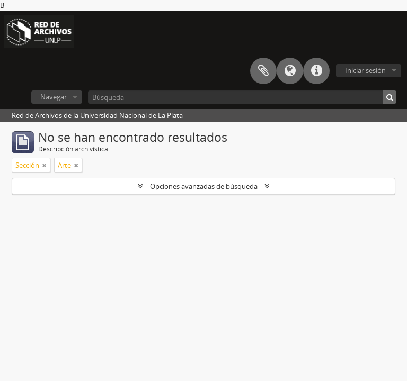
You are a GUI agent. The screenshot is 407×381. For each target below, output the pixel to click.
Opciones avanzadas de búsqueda (203, 186)
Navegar (53, 97)
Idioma (290, 71)
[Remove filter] (44, 165)
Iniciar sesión (365, 70)
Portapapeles (263, 71)
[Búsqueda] (242, 97)
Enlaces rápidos (316, 71)
